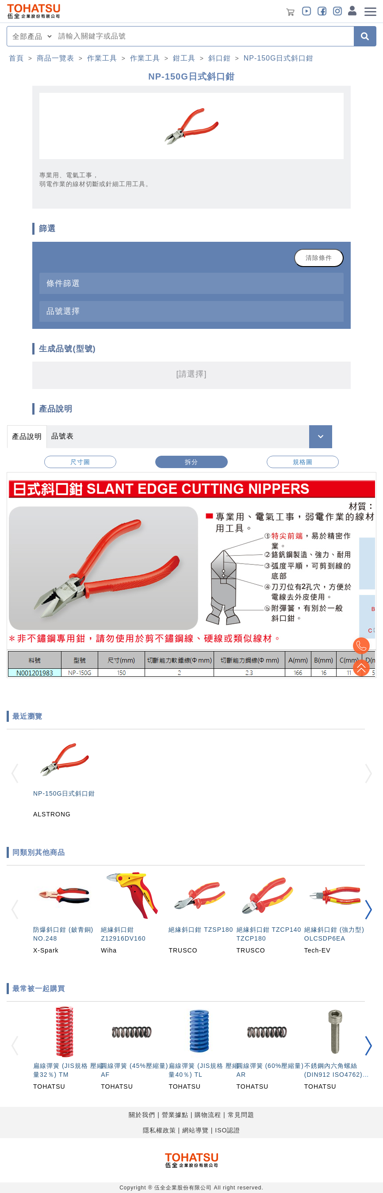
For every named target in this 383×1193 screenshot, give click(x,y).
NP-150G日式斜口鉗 (279, 58)
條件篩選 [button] (63, 283)
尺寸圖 (80, 461)
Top (361, 668)
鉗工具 (184, 58)
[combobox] (203, 36)
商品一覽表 (55, 58)
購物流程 (208, 1114)
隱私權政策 (159, 1130)
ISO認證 (227, 1130)
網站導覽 (195, 1130)
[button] (368, 909)
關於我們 (142, 1114)
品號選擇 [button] (63, 311)
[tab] (191, 283)
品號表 (62, 436)
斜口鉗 (219, 58)
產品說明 (27, 436)
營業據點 (175, 1114)
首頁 (16, 58)
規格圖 (303, 461)
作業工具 (102, 58)
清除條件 (319, 257)
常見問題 (241, 1114)
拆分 (191, 461)
